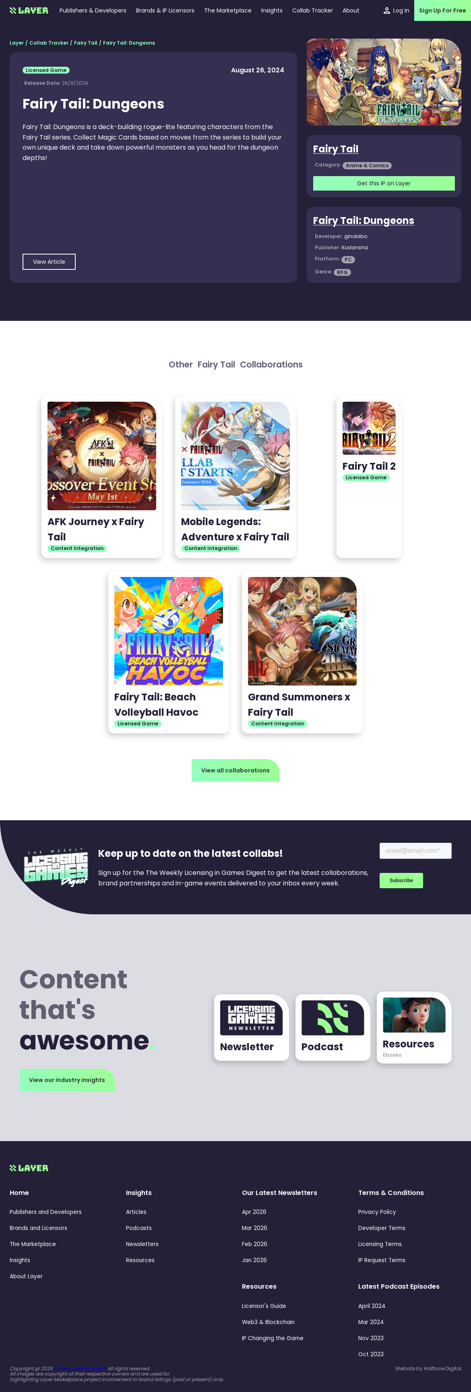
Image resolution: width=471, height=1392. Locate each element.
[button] (271, 10)
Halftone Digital (442, 1368)
